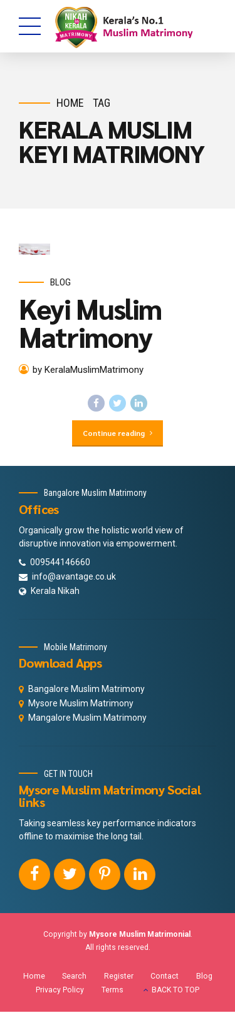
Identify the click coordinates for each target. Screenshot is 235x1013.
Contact (164, 977)
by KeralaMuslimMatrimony (88, 370)
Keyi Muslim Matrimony (90, 322)
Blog (60, 282)
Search (74, 977)
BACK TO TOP (175, 991)
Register (118, 977)
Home (70, 102)
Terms (112, 991)
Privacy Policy (60, 991)
